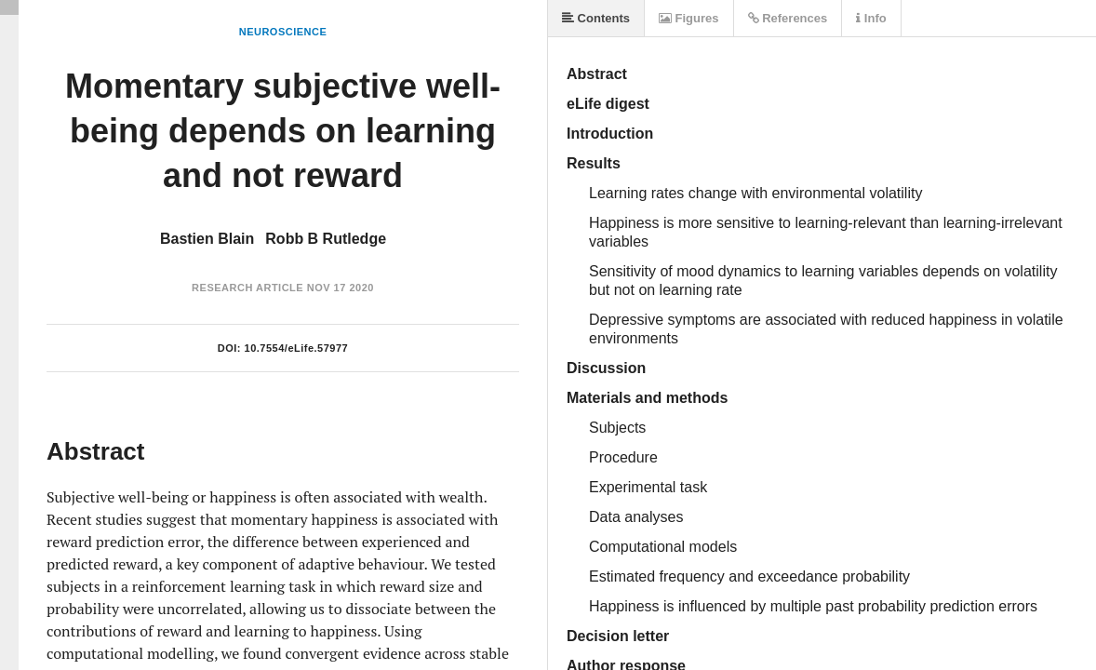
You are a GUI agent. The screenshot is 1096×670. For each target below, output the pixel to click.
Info (871, 18)
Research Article (247, 287)
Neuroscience (283, 31)
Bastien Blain (207, 239)
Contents (596, 18)
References (788, 18)
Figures (689, 18)
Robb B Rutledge (325, 239)
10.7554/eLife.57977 (297, 348)
